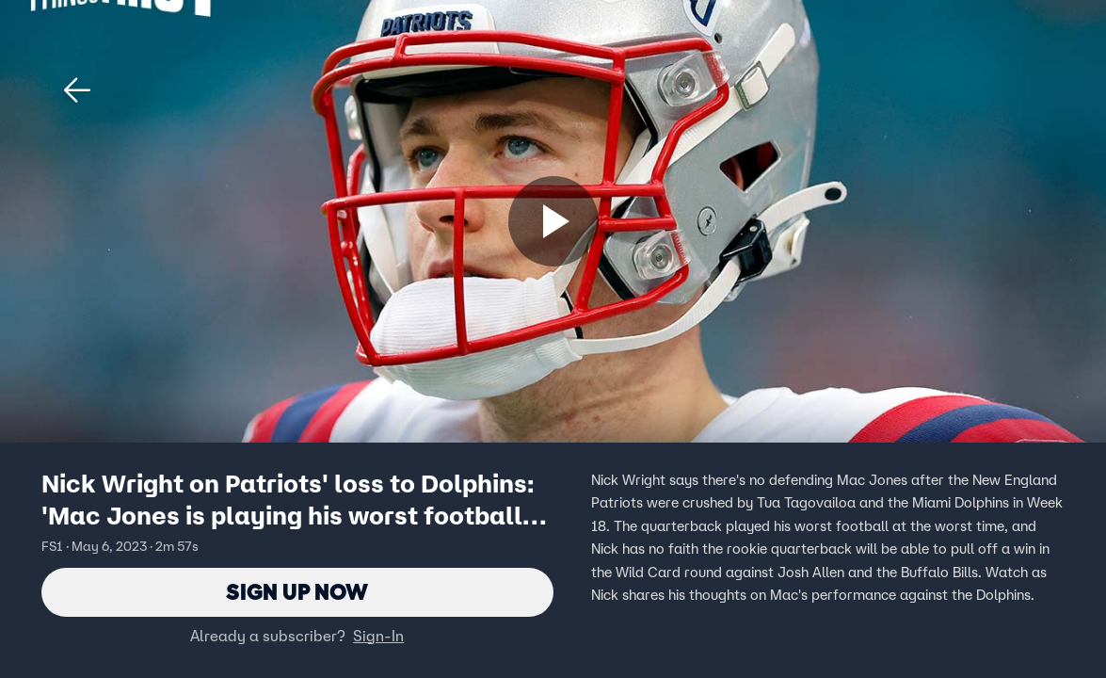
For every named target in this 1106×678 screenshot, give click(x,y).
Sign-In (378, 635)
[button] (77, 90)
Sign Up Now (297, 592)
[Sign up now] (553, 221)
